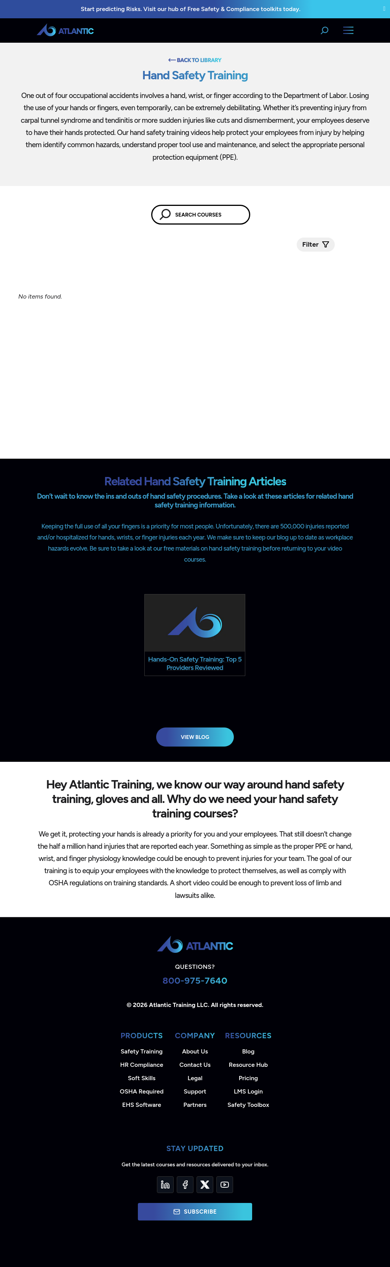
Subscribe (195, 1211)
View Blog (195, 737)
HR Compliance (141, 1064)
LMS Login (248, 1091)
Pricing (248, 1078)
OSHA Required (142, 1091)
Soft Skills (141, 1078)
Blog (248, 1051)
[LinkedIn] (165, 1184)
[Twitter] (205, 1184)
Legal (195, 1078)
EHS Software (141, 1104)
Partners (195, 1104)
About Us (195, 1051)
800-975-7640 (195, 980)
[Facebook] (185, 1184)
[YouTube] (224, 1184)
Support (195, 1091)
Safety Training (142, 1051)
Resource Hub (248, 1064)
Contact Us (195, 1064)
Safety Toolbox (248, 1104)
